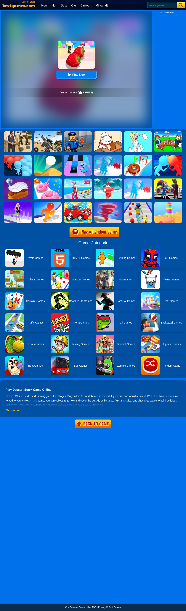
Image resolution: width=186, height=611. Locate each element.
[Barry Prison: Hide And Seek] (78, 132)
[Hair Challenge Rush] (18, 203)
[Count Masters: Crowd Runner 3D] (18, 156)
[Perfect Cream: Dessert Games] (18, 179)
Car (73, 5)
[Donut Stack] (48, 179)
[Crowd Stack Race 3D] (138, 179)
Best (64, 5)
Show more (13, 410)
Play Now (76, 74)
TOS (94, 607)
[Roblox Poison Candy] (168, 132)
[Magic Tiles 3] (78, 156)
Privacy (101, 607)
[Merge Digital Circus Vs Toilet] (168, 179)
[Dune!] (48, 156)
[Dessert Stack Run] (138, 156)
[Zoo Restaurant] (108, 132)
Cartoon (86, 5)
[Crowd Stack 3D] (108, 156)
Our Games (71, 607)
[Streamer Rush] (78, 179)
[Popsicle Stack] (168, 203)
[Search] (161, 5)
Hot (54, 5)
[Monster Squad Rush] (138, 203)
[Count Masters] (168, 156)
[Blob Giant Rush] (48, 203)
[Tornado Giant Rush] (108, 203)
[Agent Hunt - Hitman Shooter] (18, 132)
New (44, 5)
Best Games (114, 607)
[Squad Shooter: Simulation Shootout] (48, 132)
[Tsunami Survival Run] (108, 179)
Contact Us (84, 607)
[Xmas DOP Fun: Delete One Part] (138, 132)
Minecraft (102, 5)
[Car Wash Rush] (78, 203)
